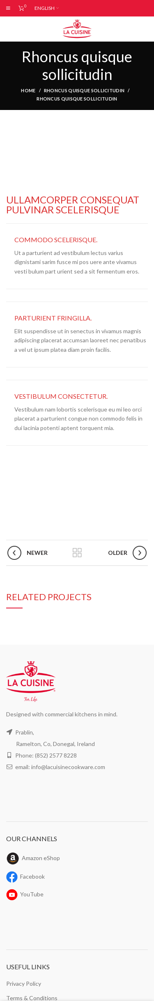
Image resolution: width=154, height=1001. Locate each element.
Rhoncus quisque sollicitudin (84, 90)
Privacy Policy (24, 983)
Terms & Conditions (31, 997)
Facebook (33, 876)
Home (28, 90)
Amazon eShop (42, 857)
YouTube (32, 894)
